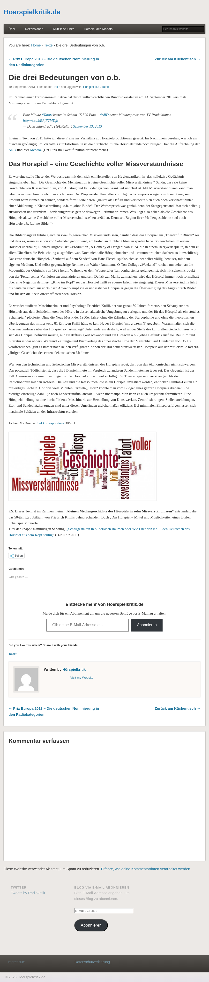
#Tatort (47, 115)
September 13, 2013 (87, 126)
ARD (12, 150)
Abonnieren (147, 625)
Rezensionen (34, 29)
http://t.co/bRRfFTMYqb (40, 120)
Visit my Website (81, 677)
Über (11, 29)
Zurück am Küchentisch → (178, 59)
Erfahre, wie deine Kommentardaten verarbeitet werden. (146, 869)
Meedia (35, 150)
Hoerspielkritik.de (32, 12)
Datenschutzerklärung (92, 962)
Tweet (12, 654)
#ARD (104, 115)
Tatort (105, 87)
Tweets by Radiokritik (28, 893)
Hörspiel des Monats (98, 29)
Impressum (16, 962)
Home (36, 45)
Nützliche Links (63, 29)
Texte (48, 45)
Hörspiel (88, 87)
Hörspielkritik (74, 669)
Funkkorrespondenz (49, 423)
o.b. (97, 87)
